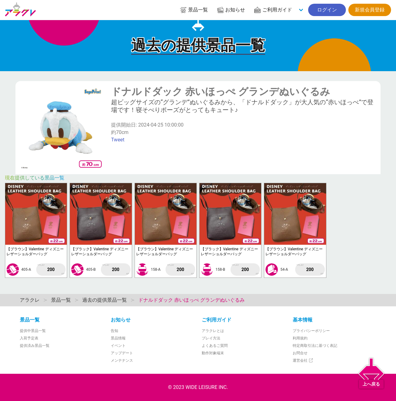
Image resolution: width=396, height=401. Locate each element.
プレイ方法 (211, 338)
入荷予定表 (29, 338)
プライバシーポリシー (311, 331)
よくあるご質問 (215, 345)
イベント (118, 345)
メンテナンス (122, 360)
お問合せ (300, 353)
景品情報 (118, 338)
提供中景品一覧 (33, 331)
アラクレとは (213, 331)
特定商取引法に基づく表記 (315, 345)
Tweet (117, 140)
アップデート (122, 353)
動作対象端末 (213, 353)
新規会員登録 (370, 10)
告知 (114, 331)
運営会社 (303, 360)
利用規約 (300, 338)
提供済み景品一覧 (35, 345)
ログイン (327, 10)
